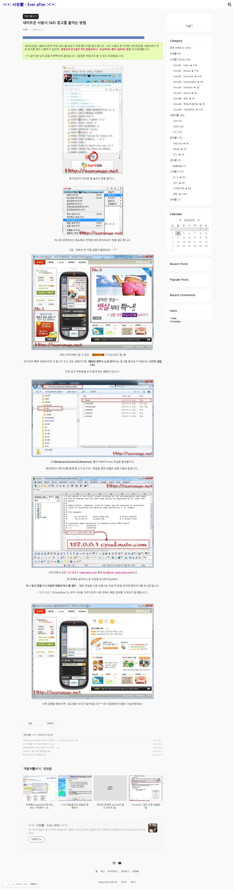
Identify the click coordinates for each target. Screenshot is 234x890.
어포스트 (113, 882)
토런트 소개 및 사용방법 (32, 755)
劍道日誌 (179, 166)
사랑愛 (175, 53)
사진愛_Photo (180, 59)
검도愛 (175, 160)
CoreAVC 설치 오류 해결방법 (35, 751)
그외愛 (177, 171)
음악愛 (176, 137)
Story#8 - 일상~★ (184, 98)
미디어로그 (113, 871)
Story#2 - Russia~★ (185, 71)
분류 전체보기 (180, 48)
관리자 (124, 882)
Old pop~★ (181, 143)
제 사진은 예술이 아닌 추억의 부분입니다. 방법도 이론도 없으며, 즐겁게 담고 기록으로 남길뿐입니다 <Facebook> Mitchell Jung (86, 831)
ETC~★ (178, 154)
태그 (102, 871)
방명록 (135, 871)
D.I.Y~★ (179, 177)
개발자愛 (177, 115)
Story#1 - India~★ (185, 65)
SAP (177, 121)
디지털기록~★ (182, 188)
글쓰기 (133, 882)
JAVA (178, 126)
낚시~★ (179, 183)
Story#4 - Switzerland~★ (188, 82)
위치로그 (125, 871)
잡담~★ (180, 194)
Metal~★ (179, 149)
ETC (177, 132)
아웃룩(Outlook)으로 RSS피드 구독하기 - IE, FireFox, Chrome (48, 740)
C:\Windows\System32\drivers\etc (71, 462)
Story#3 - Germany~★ (187, 76)
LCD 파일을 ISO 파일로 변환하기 (36, 744)
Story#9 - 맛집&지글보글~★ (189, 104)
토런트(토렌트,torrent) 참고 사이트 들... (39, 748)
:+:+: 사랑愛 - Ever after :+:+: (29, 5)
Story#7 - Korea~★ (185, 93)
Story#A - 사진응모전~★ (188, 109)
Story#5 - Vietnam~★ (186, 87)
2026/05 (189, 220)
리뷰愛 (175, 199)
